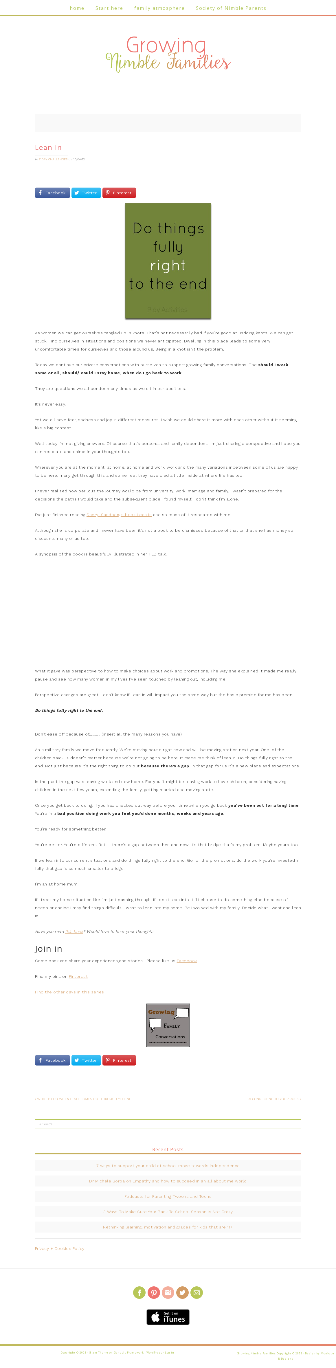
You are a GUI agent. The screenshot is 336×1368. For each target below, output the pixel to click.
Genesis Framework (129, 1352)
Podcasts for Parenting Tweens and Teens (168, 1196)
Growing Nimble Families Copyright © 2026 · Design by (279, 1353)
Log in (169, 1352)
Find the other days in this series (69, 992)
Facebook (187, 960)
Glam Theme (98, 1352)
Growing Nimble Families (168, 55)
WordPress (154, 1352)
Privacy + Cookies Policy (60, 1248)
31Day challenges (53, 159)
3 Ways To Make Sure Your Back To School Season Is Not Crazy (168, 1211)
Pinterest (78, 976)
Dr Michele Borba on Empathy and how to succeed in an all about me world (168, 1181)
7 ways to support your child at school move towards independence (168, 1165)
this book (74, 931)
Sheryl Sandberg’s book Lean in (119, 514)
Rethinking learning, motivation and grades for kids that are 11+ (168, 1227)
